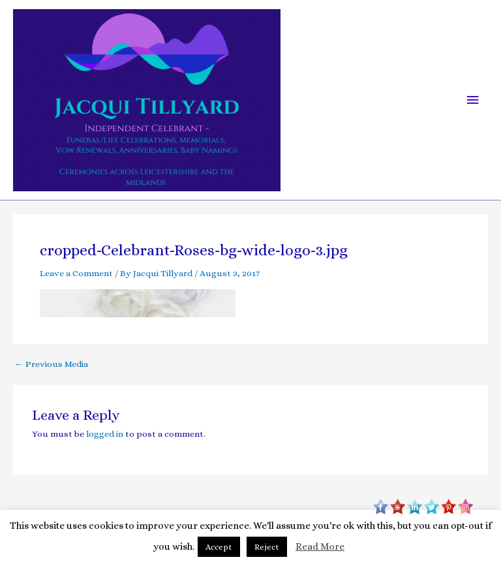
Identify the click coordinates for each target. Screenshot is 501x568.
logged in (104, 434)
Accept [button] (218, 547)
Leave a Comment (76, 273)
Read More (320, 546)
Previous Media (51, 364)
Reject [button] (266, 547)
